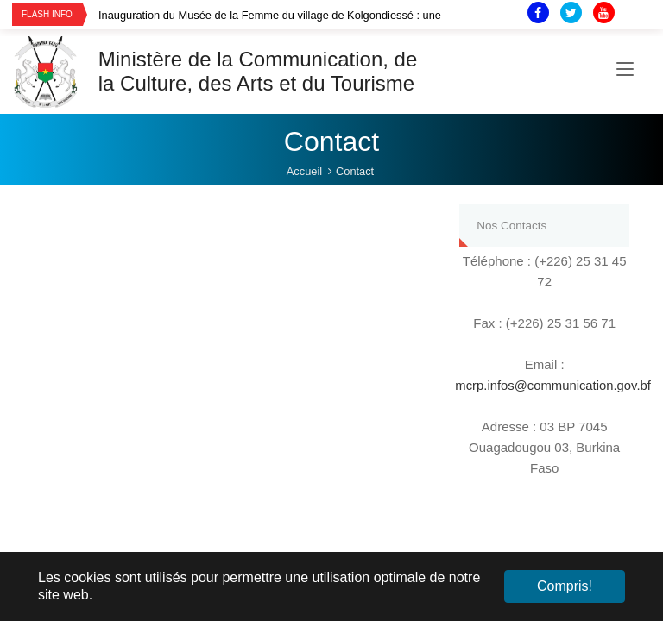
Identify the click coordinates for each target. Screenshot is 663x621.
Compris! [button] (564, 586)
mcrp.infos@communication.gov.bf (554, 385)
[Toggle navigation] (625, 71)
